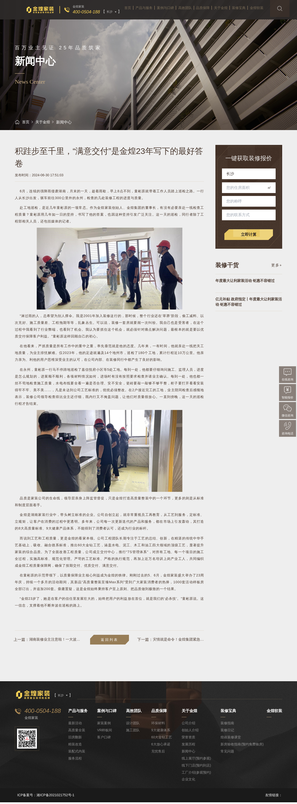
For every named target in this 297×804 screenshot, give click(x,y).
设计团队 (133, 725)
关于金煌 (225, 19)
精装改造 (75, 746)
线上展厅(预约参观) (196, 760)
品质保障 (205, 19)
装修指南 (227, 725)
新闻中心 (188, 753)
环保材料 (158, 725)
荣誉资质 (188, 739)
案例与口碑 (162, 19)
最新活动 (75, 725)
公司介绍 (188, 725)
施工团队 (133, 732)
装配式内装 (77, 753)
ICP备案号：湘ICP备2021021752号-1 (45, 797)
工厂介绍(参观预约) (196, 774)
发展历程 (188, 746)
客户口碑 (104, 739)
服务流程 (75, 760)
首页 (118, 19)
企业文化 (188, 781)
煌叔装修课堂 (231, 739)
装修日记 (227, 732)
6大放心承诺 (161, 746)
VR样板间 (105, 732)
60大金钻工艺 (162, 739)
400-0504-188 (77, 11)
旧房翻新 (75, 739)
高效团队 (184, 19)
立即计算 (249, 234)
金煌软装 (266, 19)
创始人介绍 (190, 732)
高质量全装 (77, 732)
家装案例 (104, 725)
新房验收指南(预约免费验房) (242, 746)
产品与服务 (138, 19)
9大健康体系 (161, 732)
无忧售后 (158, 753)
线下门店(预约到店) (196, 767)
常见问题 (227, 753)
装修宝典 (246, 19)
